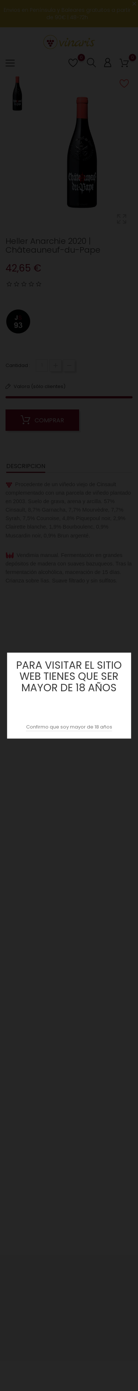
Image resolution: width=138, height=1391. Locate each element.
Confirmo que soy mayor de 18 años (69, 726)
